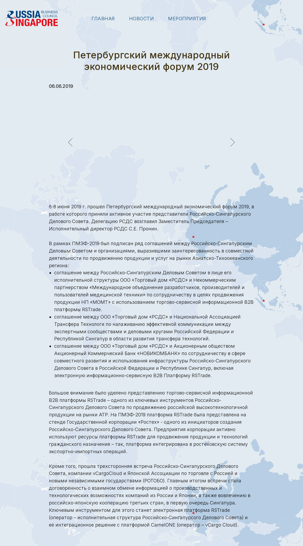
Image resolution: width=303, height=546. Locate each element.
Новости (141, 18)
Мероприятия (187, 18)
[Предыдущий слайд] (70, 142)
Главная (103, 18)
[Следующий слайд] (232, 142)
